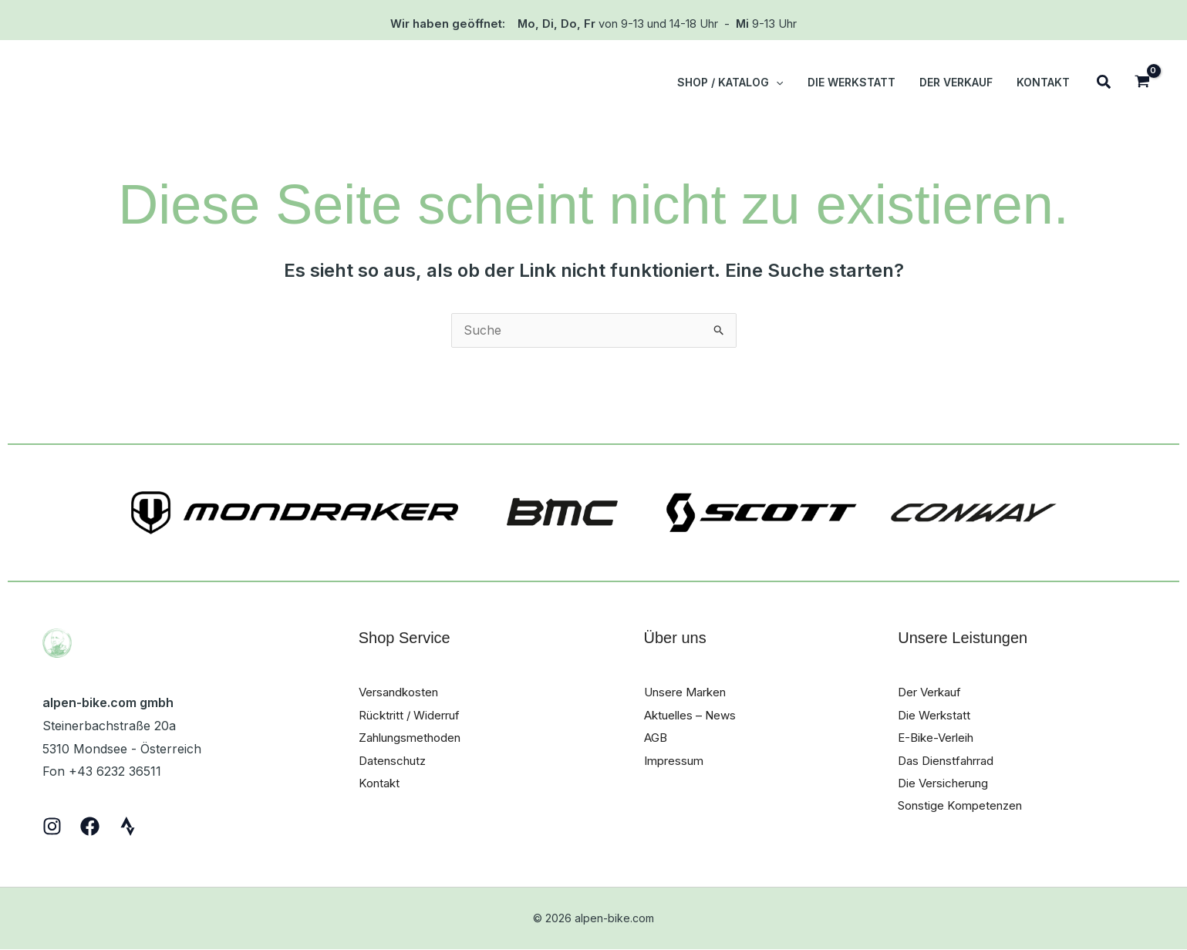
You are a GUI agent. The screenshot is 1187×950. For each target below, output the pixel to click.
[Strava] (127, 827)
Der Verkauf (933, 692)
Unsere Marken (690, 692)
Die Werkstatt (937, 715)
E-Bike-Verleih (939, 738)
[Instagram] (52, 827)
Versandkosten (402, 692)
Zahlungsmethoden (415, 738)
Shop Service (404, 638)
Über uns (675, 638)
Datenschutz (396, 761)
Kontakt (381, 784)
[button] (784, 82)
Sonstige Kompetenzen (965, 807)
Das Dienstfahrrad (951, 761)
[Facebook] (89, 827)
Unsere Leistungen (962, 638)
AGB (657, 738)
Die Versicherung (948, 784)
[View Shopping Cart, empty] (1142, 82)
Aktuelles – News (694, 715)
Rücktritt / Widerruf (415, 715)
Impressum (677, 761)
